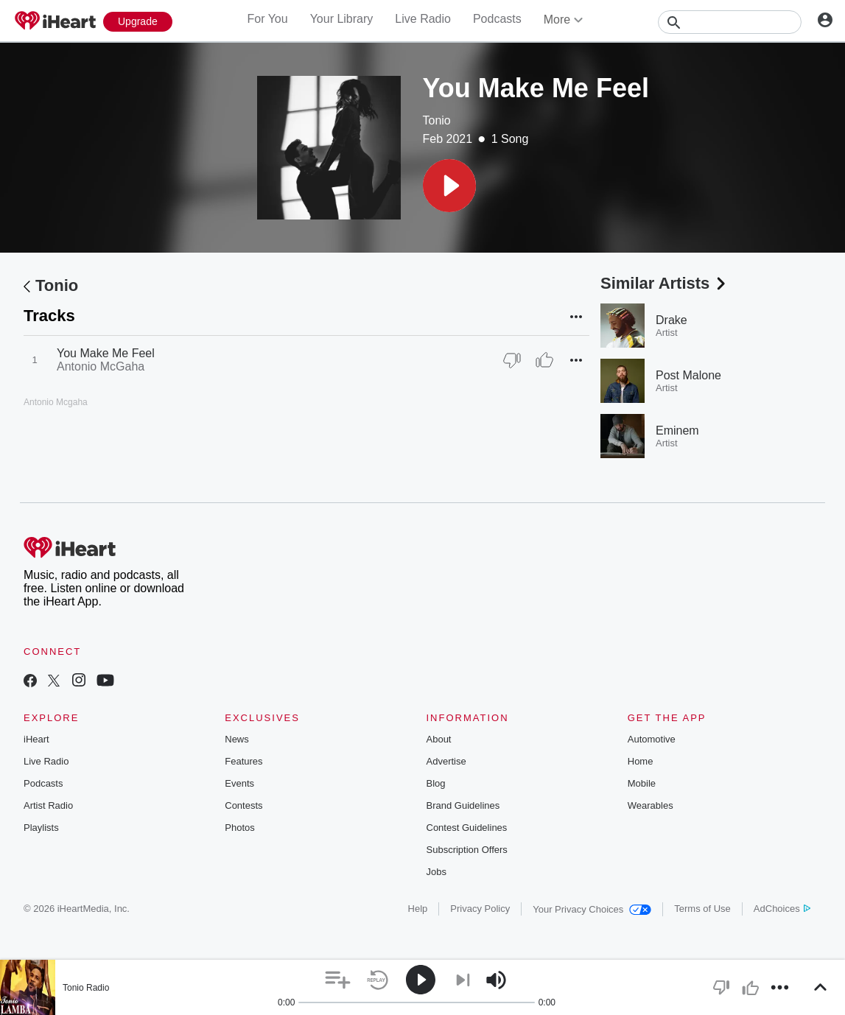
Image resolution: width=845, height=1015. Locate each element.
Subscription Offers (467, 849)
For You (267, 19)
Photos (239, 827)
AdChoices (782, 908)
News (237, 739)
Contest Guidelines (467, 827)
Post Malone (688, 375)
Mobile (642, 783)
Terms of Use (702, 908)
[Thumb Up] (544, 360)
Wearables (650, 805)
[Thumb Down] (512, 360)
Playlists (41, 827)
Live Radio (423, 19)
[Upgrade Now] (137, 22)
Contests (243, 805)
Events (239, 783)
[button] (449, 185)
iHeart (36, 739)
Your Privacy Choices (592, 909)
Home (640, 761)
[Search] (730, 22)
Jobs (436, 871)
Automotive (652, 739)
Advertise (446, 761)
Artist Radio (48, 805)
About (439, 739)
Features (243, 761)
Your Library (342, 19)
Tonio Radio (86, 988)
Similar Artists (664, 283)
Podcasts (497, 19)
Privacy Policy (480, 908)
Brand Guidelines (463, 805)
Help (418, 908)
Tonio (437, 120)
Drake (671, 320)
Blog (436, 783)
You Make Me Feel (106, 353)
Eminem (677, 430)
